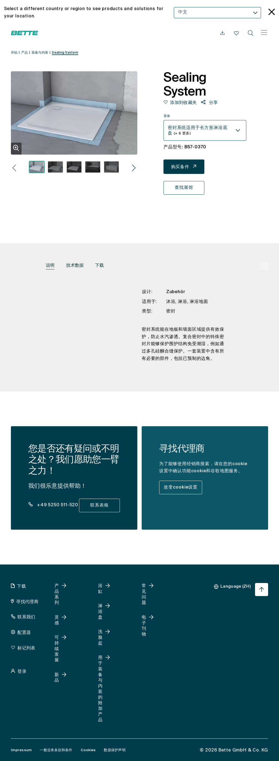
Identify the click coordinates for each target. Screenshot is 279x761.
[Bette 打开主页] (24, 33)
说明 (50, 265)
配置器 (24, 633)
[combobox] (217, 12)
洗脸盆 (100, 638)
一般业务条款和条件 (56, 750)
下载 (99, 265)
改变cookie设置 (181, 487)
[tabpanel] (139, 329)
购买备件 (180, 167)
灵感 (56, 620)
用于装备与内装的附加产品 (100, 689)
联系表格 (99, 505)
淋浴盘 (100, 612)
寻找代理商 (27, 602)
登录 (21, 672)
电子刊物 (144, 626)
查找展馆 (184, 188)
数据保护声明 (115, 750)
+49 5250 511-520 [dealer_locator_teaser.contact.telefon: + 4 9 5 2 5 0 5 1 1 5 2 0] (57, 505)
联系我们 (26, 617)
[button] (14, 169)
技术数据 (75, 265)
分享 (213, 103)
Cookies (88, 750)
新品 (56, 678)
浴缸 (100, 589)
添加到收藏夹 (183, 103)
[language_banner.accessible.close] (271, 13)
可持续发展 (56, 649)
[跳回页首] (261, 589)
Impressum (21, 750)
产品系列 (56, 594)
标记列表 (26, 648)
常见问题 (144, 594)
